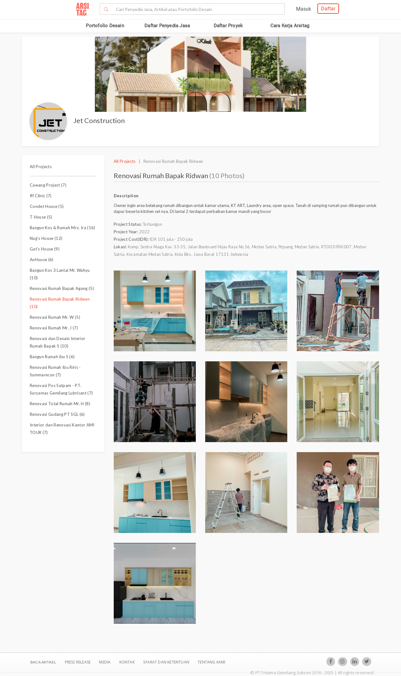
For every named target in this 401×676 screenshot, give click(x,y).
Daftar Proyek (228, 25)
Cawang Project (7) (48, 185)
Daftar (328, 9)
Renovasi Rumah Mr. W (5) (55, 317)
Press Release (77, 662)
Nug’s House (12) (46, 238)
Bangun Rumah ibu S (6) (52, 356)
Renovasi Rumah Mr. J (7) (54, 327)
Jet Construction (99, 120)
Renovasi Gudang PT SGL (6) (57, 414)
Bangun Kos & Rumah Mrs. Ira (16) (62, 227)
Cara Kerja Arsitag (290, 25)
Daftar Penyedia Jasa (167, 25)
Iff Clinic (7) (41, 195)
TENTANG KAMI (211, 662)
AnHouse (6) (42, 259)
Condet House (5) (47, 206)
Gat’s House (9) (45, 248)
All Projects (41, 166)
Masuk (303, 9)
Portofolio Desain (105, 25)
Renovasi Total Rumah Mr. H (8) (60, 403)
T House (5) (41, 216)
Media (105, 662)
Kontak (127, 662)
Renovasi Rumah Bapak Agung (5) (62, 288)
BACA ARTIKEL (43, 662)
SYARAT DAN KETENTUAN (166, 662)
